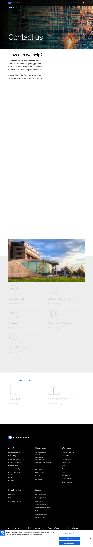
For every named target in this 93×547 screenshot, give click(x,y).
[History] (16, 477)
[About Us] (16, 449)
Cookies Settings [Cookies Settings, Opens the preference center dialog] (69, 533)
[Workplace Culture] (43, 494)
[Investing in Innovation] (16, 462)
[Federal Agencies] (43, 472)
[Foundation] (16, 481)
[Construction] (70, 456)
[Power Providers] (43, 466)
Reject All (69, 538)
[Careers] (43, 491)
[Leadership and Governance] (16, 452)
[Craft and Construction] (43, 504)
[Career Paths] (43, 501)
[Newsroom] (16, 494)
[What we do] (70, 449)
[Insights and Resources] (16, 501)
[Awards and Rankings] (16, 469)
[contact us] (13, 8)
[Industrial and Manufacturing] (43, 458)
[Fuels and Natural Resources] (43, 463)
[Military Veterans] (43, 517)
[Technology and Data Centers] (43, 453)
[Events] (16, 498)
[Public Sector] (43, 476)
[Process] (70, 469)
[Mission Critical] (70, 479)
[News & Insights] (16, 491)
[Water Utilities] (43, 469)
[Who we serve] (43, 449)
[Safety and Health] (16, 466)
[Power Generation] (70, 459)
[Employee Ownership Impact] (16, 459)
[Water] (70, 466)
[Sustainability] (16, 456)
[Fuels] (70, 472)
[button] (83, 3)
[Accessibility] (16, 528)
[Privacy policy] (36, 528)
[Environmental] (70, 475)
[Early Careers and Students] (43, 508)
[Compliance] (76, 528)
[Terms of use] (56, 528)
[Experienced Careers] (43, 514)
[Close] (90, 538)
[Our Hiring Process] (43, 498)
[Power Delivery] (70, 462)
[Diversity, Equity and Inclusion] (16, 473)
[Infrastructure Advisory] (70, 452)
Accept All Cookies (69, 543)
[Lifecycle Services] (70, 482)
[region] (46, 538)
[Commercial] (43, 479)
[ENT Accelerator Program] (43, 511)
